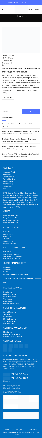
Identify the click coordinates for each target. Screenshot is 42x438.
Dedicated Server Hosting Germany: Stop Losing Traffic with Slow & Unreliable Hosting (19, 140)
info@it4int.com (13, 2)
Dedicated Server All (10, 222)
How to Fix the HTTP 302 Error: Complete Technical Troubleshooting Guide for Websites (20, 155)
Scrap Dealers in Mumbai (12, 218)
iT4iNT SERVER (21, 434)
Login (30, 9)
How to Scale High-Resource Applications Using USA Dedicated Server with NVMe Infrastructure (20, 132)
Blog (4, 282)
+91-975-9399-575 (27, 2)
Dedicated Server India (11, 215)
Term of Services (9, 179)
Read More (8, 97)
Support (36, 9)
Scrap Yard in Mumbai (11, 220)
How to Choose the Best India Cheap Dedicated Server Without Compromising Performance (19, 148)
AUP (5, 188)
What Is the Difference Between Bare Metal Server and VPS (20, 125)
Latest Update (7, 60)
